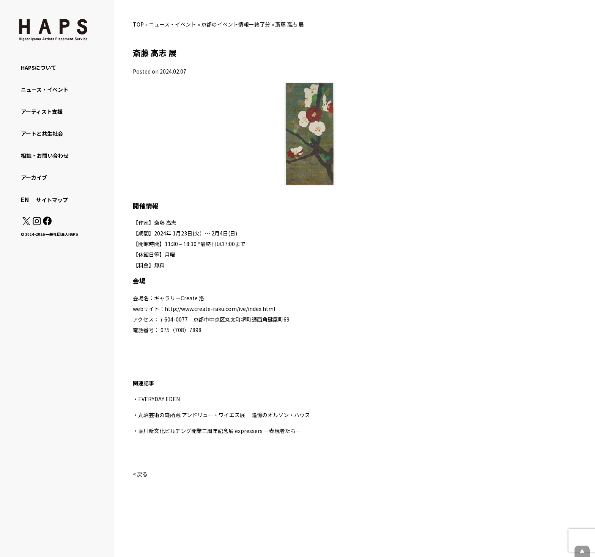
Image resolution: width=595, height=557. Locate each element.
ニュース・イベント (172, 24)
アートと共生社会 (42, 133)
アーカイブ (34, 177)
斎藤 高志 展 (289, 24)
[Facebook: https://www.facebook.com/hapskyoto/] (47, 223)
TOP (138, 24)
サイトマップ (52, 200)
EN (25, 199)
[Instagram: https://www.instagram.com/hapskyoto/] (36, 223)
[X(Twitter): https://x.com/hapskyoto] (26, 223)
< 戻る (140, 474)
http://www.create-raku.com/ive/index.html (220, 308)
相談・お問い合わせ (45, 155)
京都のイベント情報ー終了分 (235, 24)
